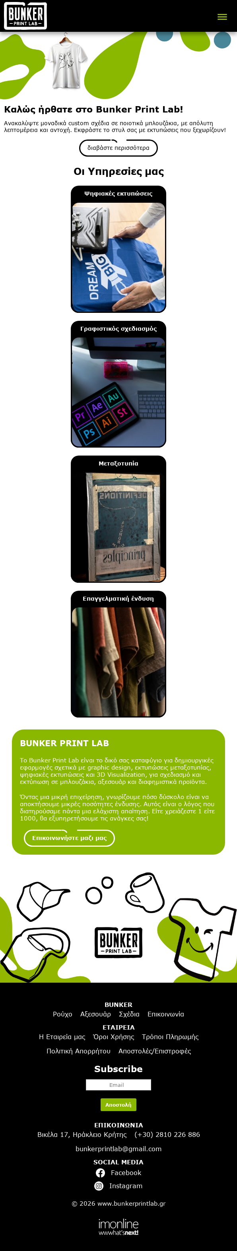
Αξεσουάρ (95, 1014)
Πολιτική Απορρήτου (79, 1051)
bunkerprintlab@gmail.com (119, 1148)
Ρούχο (62, 1014)
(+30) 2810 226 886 (167, 1134)
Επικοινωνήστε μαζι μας (69, 837)
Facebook (118, 1172)
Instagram (118, 1186)
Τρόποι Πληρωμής (170, 1036)
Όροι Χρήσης (113, 1036)
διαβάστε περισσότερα (118, 147)
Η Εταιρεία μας (62, 1036)
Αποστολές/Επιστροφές (154, 1051)
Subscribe (118, 1076)
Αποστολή (118, 1104)
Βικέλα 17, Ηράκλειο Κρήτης (81, 1134)
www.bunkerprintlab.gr (131, 1203)
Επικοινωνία (166, 1014)
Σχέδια (129, 1014)
